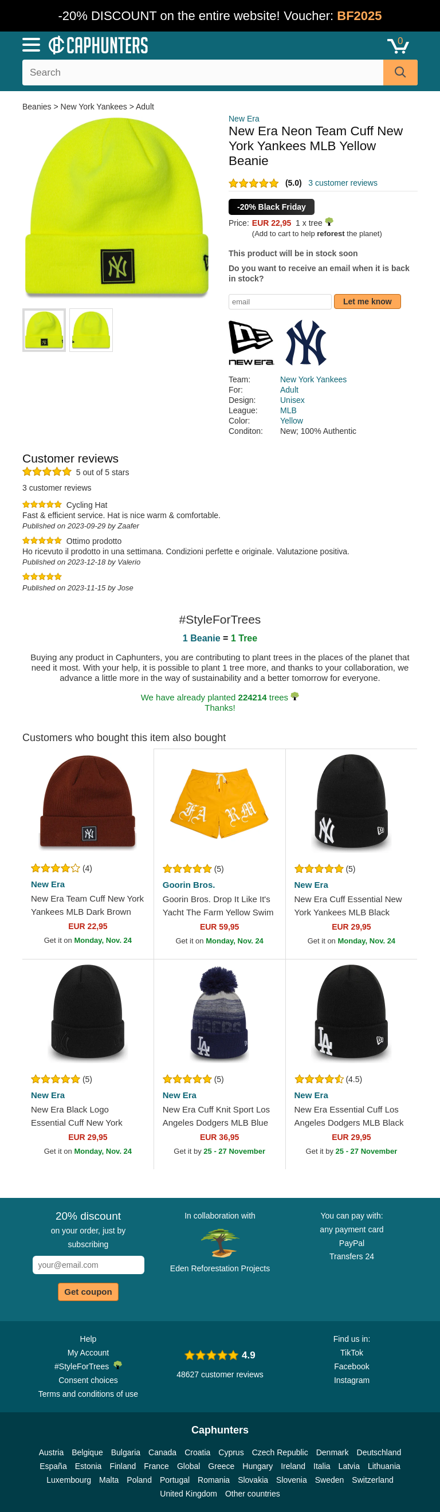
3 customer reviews (343, 182)
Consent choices (88, 1380)
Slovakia (253, 1479)
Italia (322, 1466)
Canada (162, 1452)
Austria (51, 1452)
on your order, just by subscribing (88, 1229)
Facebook (351, 1366)
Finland (122, 1466)
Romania (214, 1479)
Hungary (257, 1466)
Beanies (37, 106)
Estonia (88, 1466)
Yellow (291, 420)
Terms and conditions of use (88, 1394)
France (156, 1466)
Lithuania (384, 1466)
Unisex (292, 400)
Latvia (349, 1466)
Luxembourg (68, 1479)
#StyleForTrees (88, 1366)
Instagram (352, 1380)
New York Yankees (94, 106)
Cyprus (230, 1452)
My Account (88, 1352)
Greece (221, 1466)
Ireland (293, 1466)
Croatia (197, 1452)
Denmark (332, 1452)
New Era (244, 118)
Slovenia (291, 1479)
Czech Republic (280, 1452)
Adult (145, 106)
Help (88, 1338)
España (53, 1466)
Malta (109, 1479)
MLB (288, 410)
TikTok (351, 1352)
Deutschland (379, 1452)
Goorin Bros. (189, 885)
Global (188, 1466)
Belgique (87, 1452)
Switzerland (372, 1479)
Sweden (329, 1479)
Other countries (252, 1493)
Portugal (175, 1479)
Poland (139, 1479)
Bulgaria (125, 1452)
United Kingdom (188, 1493)
